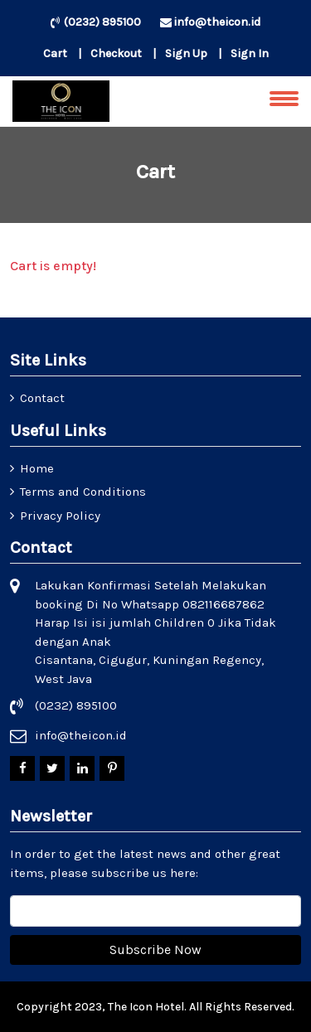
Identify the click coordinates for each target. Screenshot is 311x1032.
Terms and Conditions (83, 491)
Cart (55, 53)
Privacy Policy (60, 515)
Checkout (116, 53)
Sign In (250, 53)
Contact (42, 397)
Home (37, 468)
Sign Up (186, 53)
